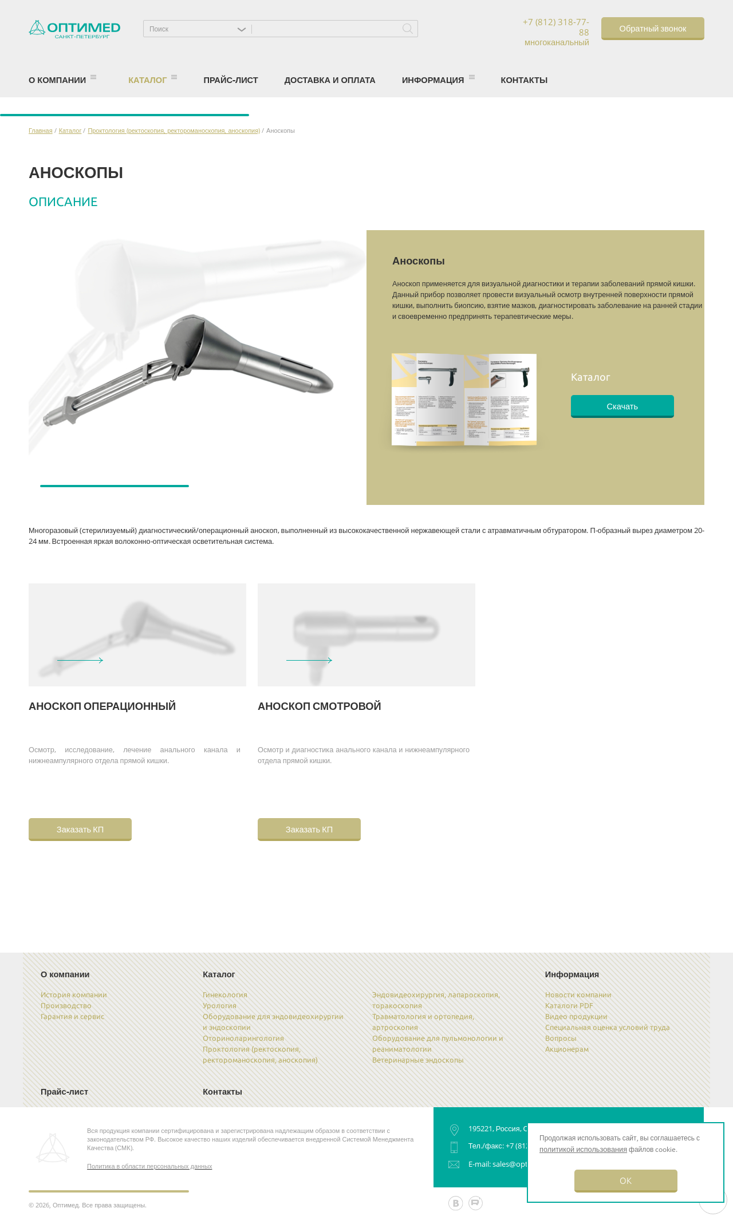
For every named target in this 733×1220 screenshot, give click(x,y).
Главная (41, 130)
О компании (62, 79)
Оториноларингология (243, 1038)
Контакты (524, 79)
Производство (66, 1005)
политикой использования (583, 1149)
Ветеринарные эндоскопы (418, 1060)
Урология (220, 1005)
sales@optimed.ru (523, 1164)
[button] (200, 28)
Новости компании (578, 994)
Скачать (622, 406)
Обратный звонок (653, 28)
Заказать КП (80, 829)
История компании (74, 994)
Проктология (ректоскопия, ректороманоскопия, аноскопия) (174, 130)
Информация (438, 79)
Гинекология (225, 994)
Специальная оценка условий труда (607, 1027)
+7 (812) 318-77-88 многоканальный (556, 32)
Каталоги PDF (569, 1005)
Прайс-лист (230, 79)
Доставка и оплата (330, 79)
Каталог (152, 79)
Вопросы (561, 1038)
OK (626, 1180)
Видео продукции (576, 1016)
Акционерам (567, 1049)
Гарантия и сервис (72, 1016)
